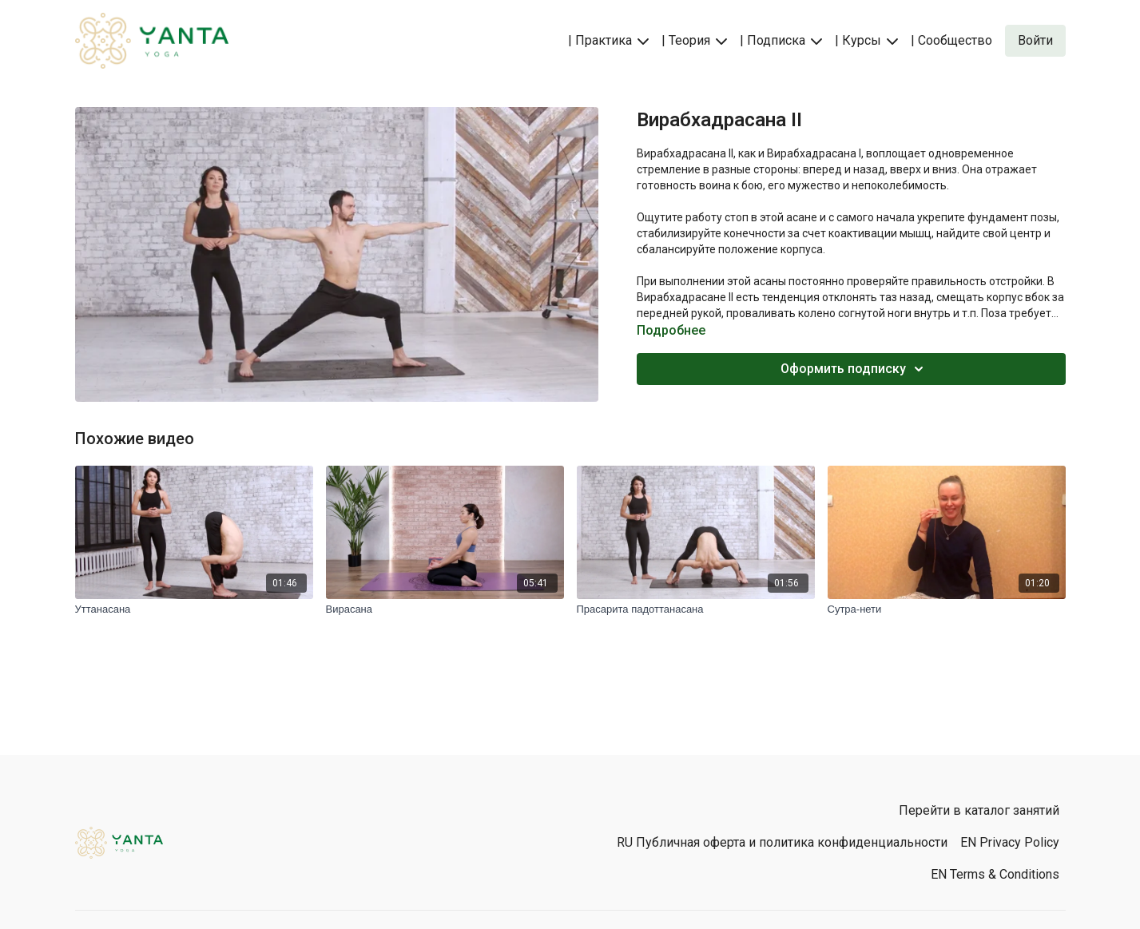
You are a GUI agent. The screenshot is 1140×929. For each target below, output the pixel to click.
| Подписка (781, 40)
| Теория (694, 40)
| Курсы (866, 40)
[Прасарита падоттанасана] (696, 609)
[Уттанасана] (194, 609)
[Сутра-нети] (947, 609)
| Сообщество (951, 40)
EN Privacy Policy (1009, 842)
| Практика (608, 40)
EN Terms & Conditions (995, 874)
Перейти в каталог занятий (979, 810)
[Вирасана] (445, 609)
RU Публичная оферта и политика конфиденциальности (782, 842)
